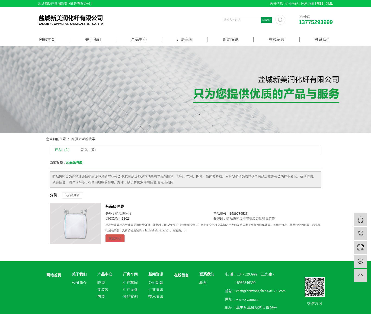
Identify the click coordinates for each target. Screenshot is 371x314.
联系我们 (322, 39)
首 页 (74, 139)
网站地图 (307, 3)
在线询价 (115, 238)
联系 (203, 283)
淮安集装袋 (251, 218)
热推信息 (276, 3)
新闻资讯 (231, 39)
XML (329, 3)
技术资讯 (155, 296)
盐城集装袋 (267, 218)
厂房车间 (185, 39)
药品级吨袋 (72, 195)
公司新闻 (155, 283)
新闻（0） (89, 150)
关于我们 (93, 39)
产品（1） (63, 150)
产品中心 (139, 39)
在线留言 (277, 39)
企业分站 (291, 3)
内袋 (101, 296)
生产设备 (130, 290)
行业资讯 (155, 290)
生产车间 (130, 283)
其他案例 (130, 296)
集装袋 (103, 290)
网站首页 (47, 39)
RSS (320, 3)
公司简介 (79, 283)
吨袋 (101, 283)
